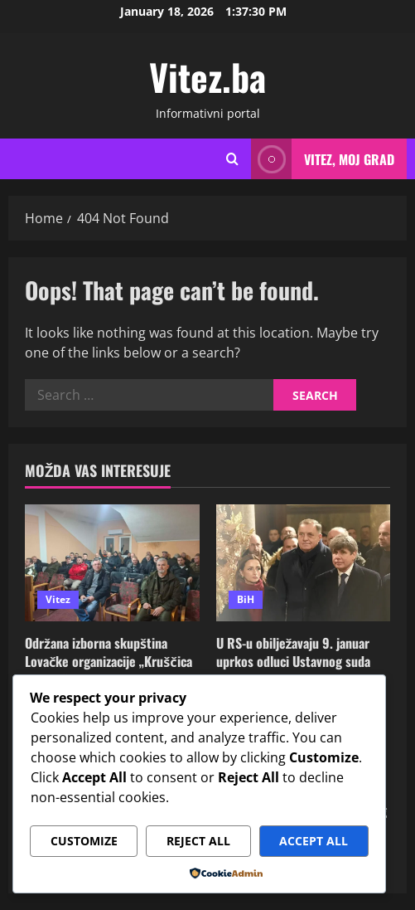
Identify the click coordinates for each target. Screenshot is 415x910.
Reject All (198, 841)
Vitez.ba (207, 77)
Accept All (313, 841)
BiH (245, 599)
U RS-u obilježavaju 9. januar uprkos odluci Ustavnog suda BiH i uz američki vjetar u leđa (298, 661)
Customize (84, 841)
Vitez (58, 599)
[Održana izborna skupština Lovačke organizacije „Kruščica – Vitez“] (112, 562)
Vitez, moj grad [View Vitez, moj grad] (322, 159)
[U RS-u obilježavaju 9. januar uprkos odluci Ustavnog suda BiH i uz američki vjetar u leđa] (303, 562)
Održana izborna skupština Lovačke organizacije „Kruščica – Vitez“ (108, 661)
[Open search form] (232, 159)
